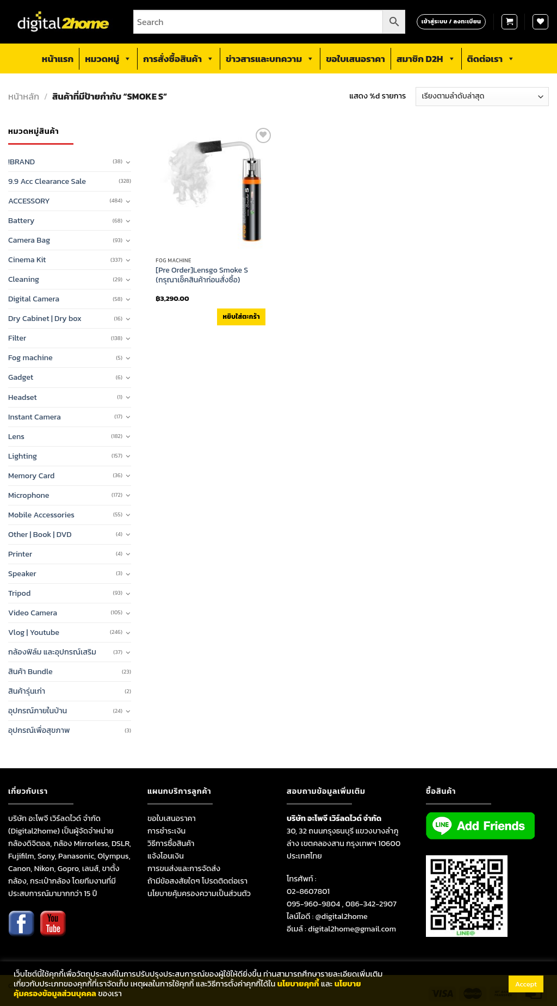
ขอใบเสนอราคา (355, 59)
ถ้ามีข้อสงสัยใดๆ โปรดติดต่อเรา (197, 881)
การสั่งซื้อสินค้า (178, 59)
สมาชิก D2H (426, 59)
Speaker (22, 573)
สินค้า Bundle (30, 671)
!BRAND (21, 162)
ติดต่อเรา (491, 59)
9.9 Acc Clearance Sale (47, 181)
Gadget (20, 377)
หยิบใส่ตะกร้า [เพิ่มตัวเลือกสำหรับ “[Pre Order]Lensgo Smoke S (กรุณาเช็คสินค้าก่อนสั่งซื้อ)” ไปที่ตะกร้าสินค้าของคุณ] (240, 317)
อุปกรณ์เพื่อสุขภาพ (39, 730)
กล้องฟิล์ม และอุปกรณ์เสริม (52, 652)
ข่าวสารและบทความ (270, 59)
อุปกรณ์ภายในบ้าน (37, 711)
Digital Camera (33, 299)
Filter (17, 338)
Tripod (19, 593)
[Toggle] (128, 162)
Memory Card (31, 476)
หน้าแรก (57, 59)
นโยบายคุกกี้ (298, 984)
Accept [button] (526, 984)
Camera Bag (29, 240)
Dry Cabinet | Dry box (45, 318)
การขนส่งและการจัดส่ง (183, 868)
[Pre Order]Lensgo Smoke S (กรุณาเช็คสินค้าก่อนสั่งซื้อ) (202, 275)
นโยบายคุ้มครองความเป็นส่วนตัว (199, 893)
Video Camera (32, 613)
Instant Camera (34, 417)
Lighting (22, 456)
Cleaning (23, 279)
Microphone (28, 495)
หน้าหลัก (23, 96)
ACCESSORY (29, 201)
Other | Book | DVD (40, 534)
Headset (22, 397)
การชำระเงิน (166, 831)
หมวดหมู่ (108, 59)
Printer (20, 554)
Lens (16, 436)
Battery (21, 220)
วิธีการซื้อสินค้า (170, 843)
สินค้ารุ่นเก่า (26, 691)
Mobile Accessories (41, 515)
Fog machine (30, 357)
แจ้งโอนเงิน (165, 856)
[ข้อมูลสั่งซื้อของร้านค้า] (482, 96)
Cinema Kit (27, 260)
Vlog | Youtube (33, 632)
